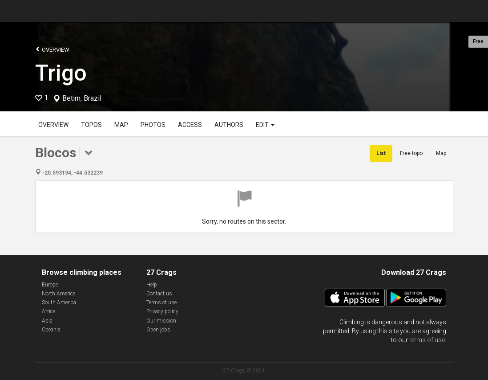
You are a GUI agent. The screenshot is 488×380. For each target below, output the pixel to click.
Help (151, 285)
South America (59, 302)
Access (190, 124)
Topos (91, 124)
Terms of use (161, 302)
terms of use (427, 339)
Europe (50, 285)
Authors (228, 124)
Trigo (61, 73)
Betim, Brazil (81, 98)
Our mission (161, 321)
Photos (153, 124)
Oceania (51, 330)
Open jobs (158, 330)
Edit (265, 124)
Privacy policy (162, 311)
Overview (52, 49)
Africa (49, 311)
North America (59, 293)
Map (121, 124)
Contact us (159, 293)
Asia (47, 321)
